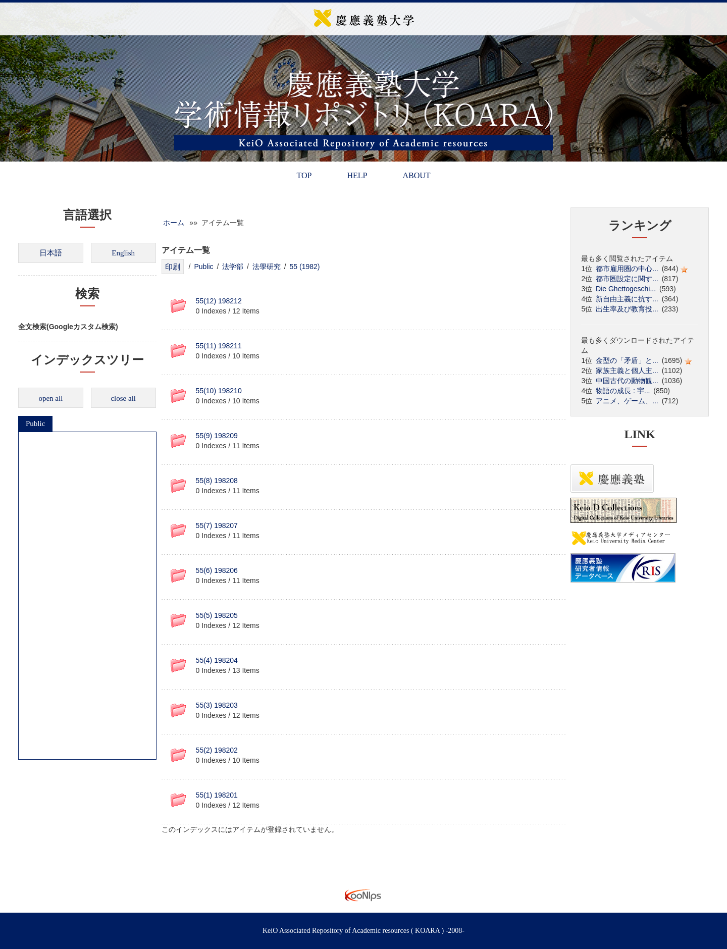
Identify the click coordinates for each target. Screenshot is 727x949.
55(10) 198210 (219, 391)
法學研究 (266, 266)
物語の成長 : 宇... (623, 391)
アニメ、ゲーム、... (627, 401)
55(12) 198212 (219, 301)
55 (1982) (305, 266)
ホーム (173, 223)
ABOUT (416, 175)
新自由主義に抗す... (627, 299)
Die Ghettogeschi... (626, 289)
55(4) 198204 (217, 660)
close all (123, 398)
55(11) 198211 (219, 346)
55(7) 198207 (217, 525)
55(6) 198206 (217, 570)
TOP (303, 175)
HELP (357, 175)
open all (50, 398)
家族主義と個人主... (627, 370)
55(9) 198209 (217, 436)
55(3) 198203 (217, 705)
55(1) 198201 (217, 795)
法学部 (232, 266)
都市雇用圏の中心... (627, 269)
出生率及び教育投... (627, 309)
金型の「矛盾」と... (627, 360)
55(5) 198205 (217, 615)
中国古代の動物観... (627, 381)
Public (35, 423)
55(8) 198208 (217, 481)
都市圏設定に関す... (627, 279)
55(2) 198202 (217, 750)
